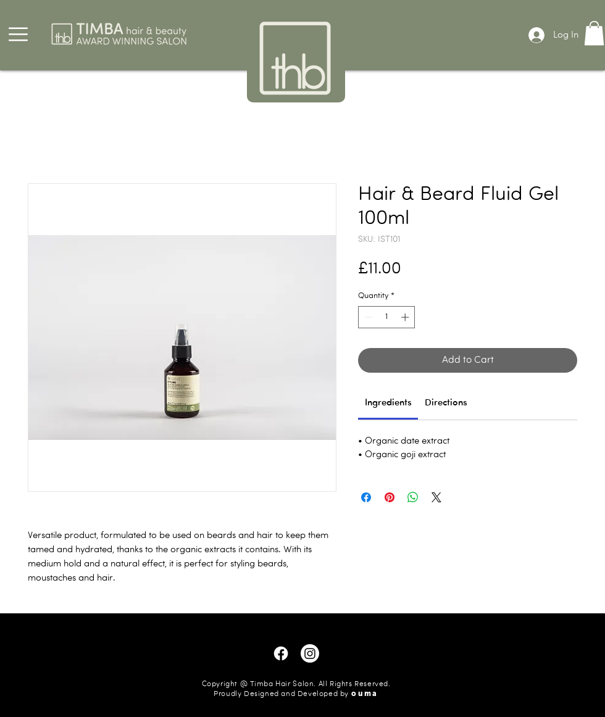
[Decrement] (367, 317)
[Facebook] (281, 653)
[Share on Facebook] (366, 497)
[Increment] (406, 317)
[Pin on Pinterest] (389, 497)
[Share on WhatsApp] (413, 497)
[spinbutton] (387, 317)
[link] (388, 403)
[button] (18, 34)
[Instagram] (310, 653)
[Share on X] (436, 497)
